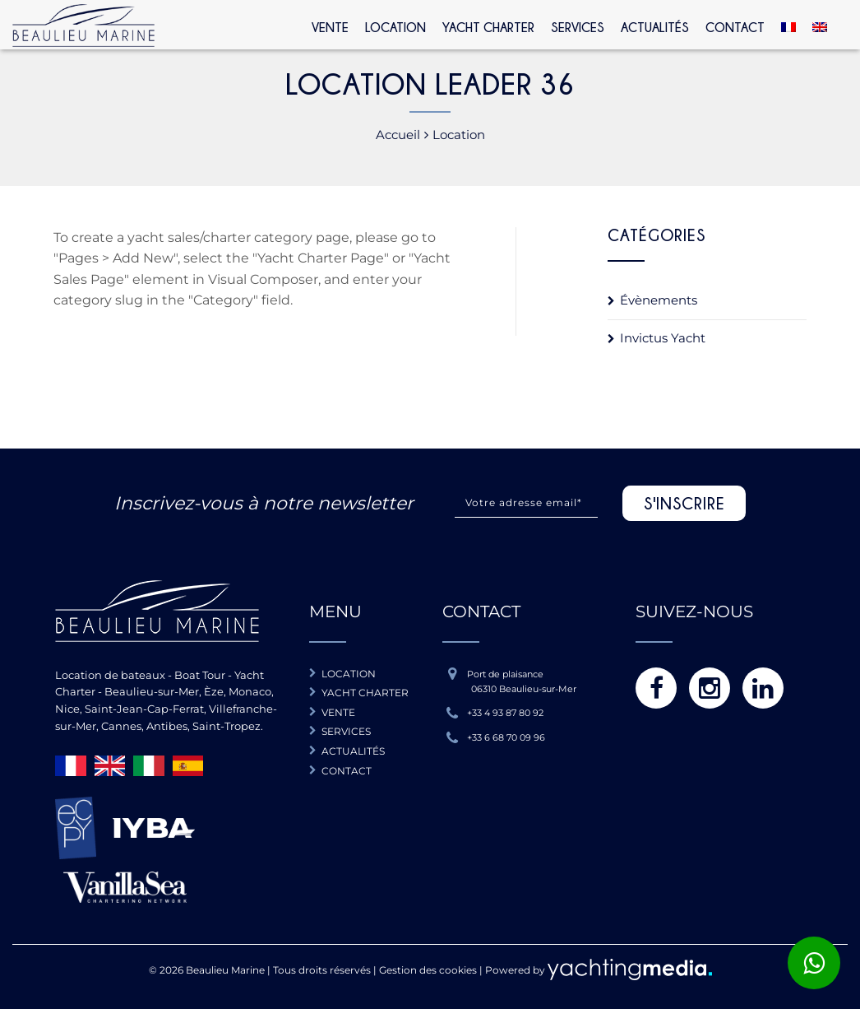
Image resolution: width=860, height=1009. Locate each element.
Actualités (655, 27)
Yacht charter (365, 692)
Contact (735, 27)
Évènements (658, 300)
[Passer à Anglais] (819, 25)
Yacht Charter (488, 27)
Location (395, 27)
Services (577, 27)
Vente (330, 27)
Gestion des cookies (428, 970)
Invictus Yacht (662, 338)
